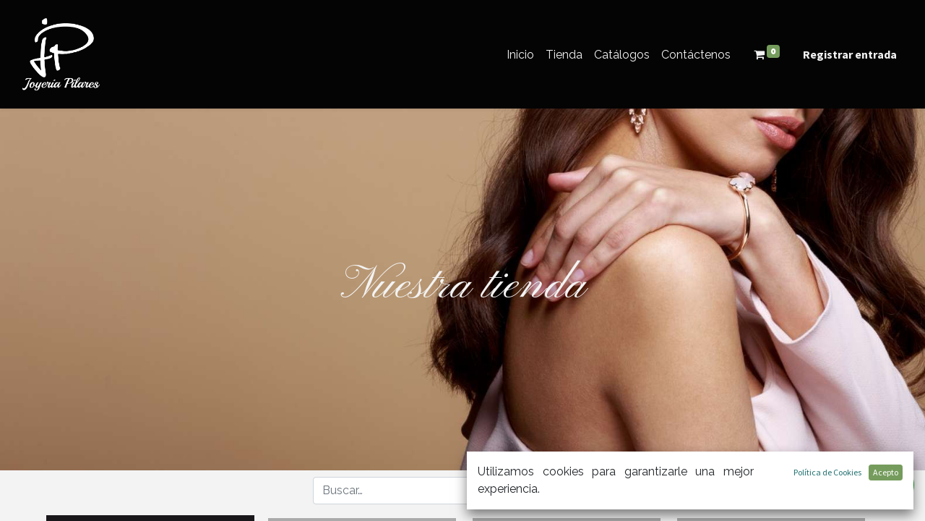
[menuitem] (520, 54)
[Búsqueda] (497, 490)
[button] (564, 490)
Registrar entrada (850, 54)
